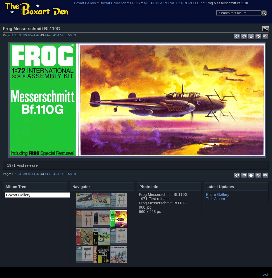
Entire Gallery (217, 194)
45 (50, 35)
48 (63, 35)
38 (21, 35)
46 (55, 35)
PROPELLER (191, 3)
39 (25, 35)
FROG (135, 3)
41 (33, 35)
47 (59, 35)
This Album (215, 199)
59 (74, 35)
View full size (265, 28)
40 (29, 35)
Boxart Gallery (85, 3)
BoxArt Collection (113, 3)
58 (70, 35)
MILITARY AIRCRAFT (160, 3)
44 (46, 35)
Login (266, 274)
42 (38, 35)
